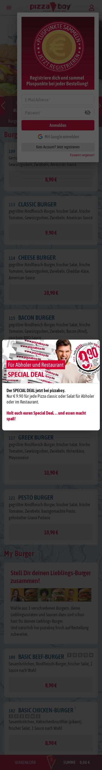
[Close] (92, 347)
